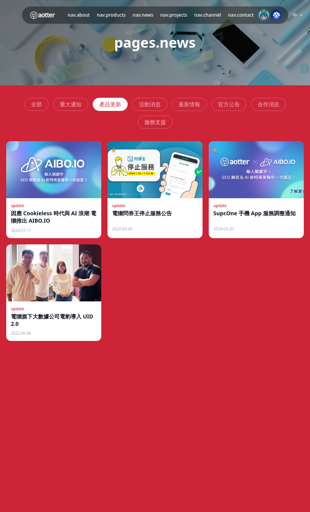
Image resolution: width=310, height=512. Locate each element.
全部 (36, 104)
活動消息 (150, 104)
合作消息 (268, 104)
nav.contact (241, 15)
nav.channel (207, 15)
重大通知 (70, 104)
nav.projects (173, 15)
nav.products (111, 15)
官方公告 (229, 104)
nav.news (143, 15)
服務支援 (155, 122)
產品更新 (110, 104)
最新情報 (189, 104)
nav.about (79, 15)
